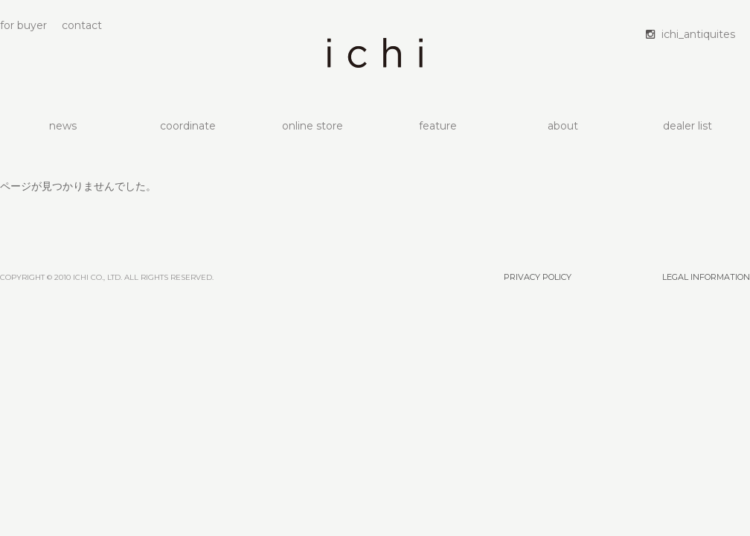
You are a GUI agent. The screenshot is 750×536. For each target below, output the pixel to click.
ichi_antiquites (698, 34)
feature (438, 126)
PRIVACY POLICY (537, 277)
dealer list (687, 126)
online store (312, 126)
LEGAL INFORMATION (706, 277)
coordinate (188, 126)
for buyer (23, 25)
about (563, 126)
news (63, 126)
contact (82, 25)
